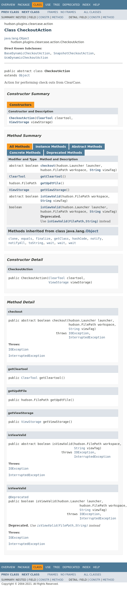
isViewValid (50, 196)
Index (86, 4)
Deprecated (71, 4)
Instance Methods (50, 146)
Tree (56, 4)
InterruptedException (87, 337)
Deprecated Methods (64, 152)
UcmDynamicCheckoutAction (26, 57)
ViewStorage (19, 122)
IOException (79, 333)
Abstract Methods (87, 146)
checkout (47, 165)
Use (48, 4)
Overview (8, 4)
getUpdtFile (50, 183)
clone (13, 238)
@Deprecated (18, 497)
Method (57, 17)
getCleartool (51, 176)
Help (96, 4)
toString (36, 243)
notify (95, 238)
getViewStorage (53, 190)
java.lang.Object (16, 38)
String (95, 170)
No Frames (68, 12)
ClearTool (44, 118)
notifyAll (16, 243)
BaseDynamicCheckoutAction (27, 53)
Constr (44, 17)
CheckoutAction (22, 118)
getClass (61, 238)
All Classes (92, 12)
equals (26, 238)
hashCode (79, 238)
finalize (43, 238)
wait (50, 243)
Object (24, 75)
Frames (53, 12)
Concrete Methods (25, 152)
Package (24, 4)
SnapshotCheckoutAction (74, 53)
